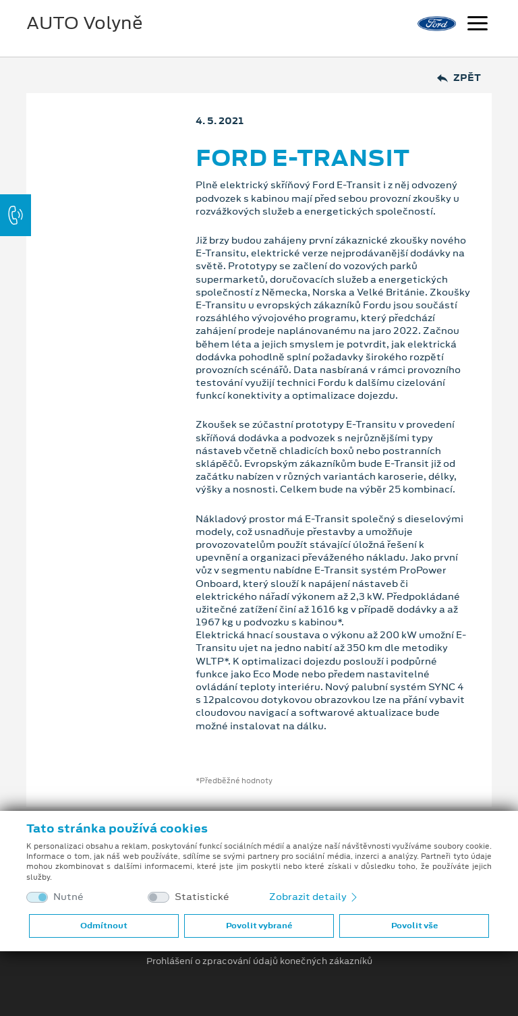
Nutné (68, 897)
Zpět (459, 78)
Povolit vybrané (259, 925)
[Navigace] (477, 25)
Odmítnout (103, 925)
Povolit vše (414, 925)
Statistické (202, 897)
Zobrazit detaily (314, 896)
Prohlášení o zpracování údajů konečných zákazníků (259, 961)
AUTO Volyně (84, 23)
